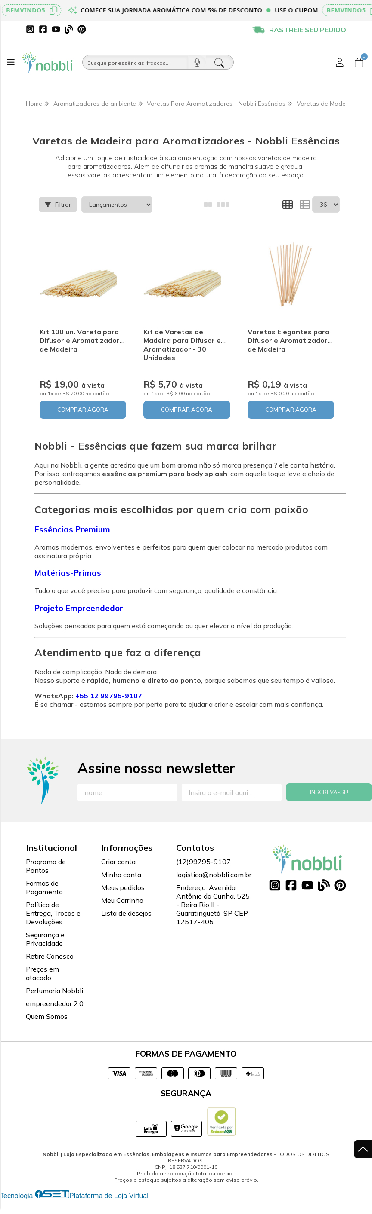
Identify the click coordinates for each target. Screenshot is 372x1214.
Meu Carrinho (122, 900)
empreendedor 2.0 (55, 1003)
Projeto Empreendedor (78, 608)
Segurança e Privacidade (45, 939)
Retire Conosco (50, 956)
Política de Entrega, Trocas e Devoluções (53, 913)
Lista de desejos (126, 913)
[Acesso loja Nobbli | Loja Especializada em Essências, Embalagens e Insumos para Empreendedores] (339, 62)
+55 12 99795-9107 (108, 695)
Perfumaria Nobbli (54, 990)
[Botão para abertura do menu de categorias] (10, 62)
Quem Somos (47, 1016)
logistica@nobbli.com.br (213, 874)
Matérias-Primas (67, 573)
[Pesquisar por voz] (197, 62)
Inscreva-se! (329, 792)
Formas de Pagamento (44, 887)
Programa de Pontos (46, 866)
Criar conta (118, 861)
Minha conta (121, 874)
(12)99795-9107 (203, 861)
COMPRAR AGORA (82, 409)
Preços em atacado (42, 973)
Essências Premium (72, 529)
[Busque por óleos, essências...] (135, 62)
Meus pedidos (123, 887)
